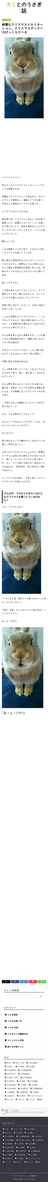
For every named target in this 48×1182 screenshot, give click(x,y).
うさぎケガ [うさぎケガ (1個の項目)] (10, 1066)
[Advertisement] (24, 147)
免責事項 (33, 1176)
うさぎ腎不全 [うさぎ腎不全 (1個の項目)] (24, 1088)
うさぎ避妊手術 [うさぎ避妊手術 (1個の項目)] (23, 1092)
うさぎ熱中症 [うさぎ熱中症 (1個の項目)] (10, 1081)
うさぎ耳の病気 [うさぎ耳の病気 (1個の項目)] (11, 1088)
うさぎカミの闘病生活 (17, 1034)
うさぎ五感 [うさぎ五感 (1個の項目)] (20, 1066)
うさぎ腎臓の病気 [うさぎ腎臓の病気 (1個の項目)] (37, 1088)
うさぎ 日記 (6, 20)
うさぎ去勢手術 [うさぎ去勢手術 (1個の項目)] (11, 1070)
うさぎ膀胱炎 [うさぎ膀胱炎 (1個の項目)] (10, 1092)
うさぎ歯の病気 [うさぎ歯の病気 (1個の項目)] (27, 1077)
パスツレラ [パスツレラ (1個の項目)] (31, 1099)
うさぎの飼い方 (14, 1021)
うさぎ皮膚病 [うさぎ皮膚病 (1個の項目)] (33, 1081)
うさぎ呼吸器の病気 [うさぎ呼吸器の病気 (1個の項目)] (25, 1070)
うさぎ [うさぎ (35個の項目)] (8, 1063)
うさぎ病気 (12, 1015)
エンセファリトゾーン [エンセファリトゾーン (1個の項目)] (36, 1096)
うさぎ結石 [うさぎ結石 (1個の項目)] (34, 1085)
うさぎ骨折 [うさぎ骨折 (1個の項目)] (22, 1096)
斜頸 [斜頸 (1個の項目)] (40, 1099)
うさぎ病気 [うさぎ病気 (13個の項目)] (22, 1081)
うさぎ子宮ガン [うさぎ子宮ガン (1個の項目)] (11, 1074)
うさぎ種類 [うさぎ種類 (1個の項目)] (23, 1085)
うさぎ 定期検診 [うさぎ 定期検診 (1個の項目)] (24, 1074)
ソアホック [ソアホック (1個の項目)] (20, 1099)
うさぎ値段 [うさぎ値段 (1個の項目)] (31, 1066)
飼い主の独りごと (15, 1047)
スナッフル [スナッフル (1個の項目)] (10, 1099)
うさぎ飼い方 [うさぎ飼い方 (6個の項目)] (10, 1096)
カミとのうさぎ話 (15, 1040)
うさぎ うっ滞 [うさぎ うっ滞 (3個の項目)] (19, 1063)
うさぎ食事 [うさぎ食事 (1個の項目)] (35, 1092)
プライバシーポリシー (19, 1176)
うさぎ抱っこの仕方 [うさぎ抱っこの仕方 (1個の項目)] (12, 1077)
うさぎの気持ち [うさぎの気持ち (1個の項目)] (32, 1063)
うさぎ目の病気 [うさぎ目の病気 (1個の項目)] (11, 1085)
